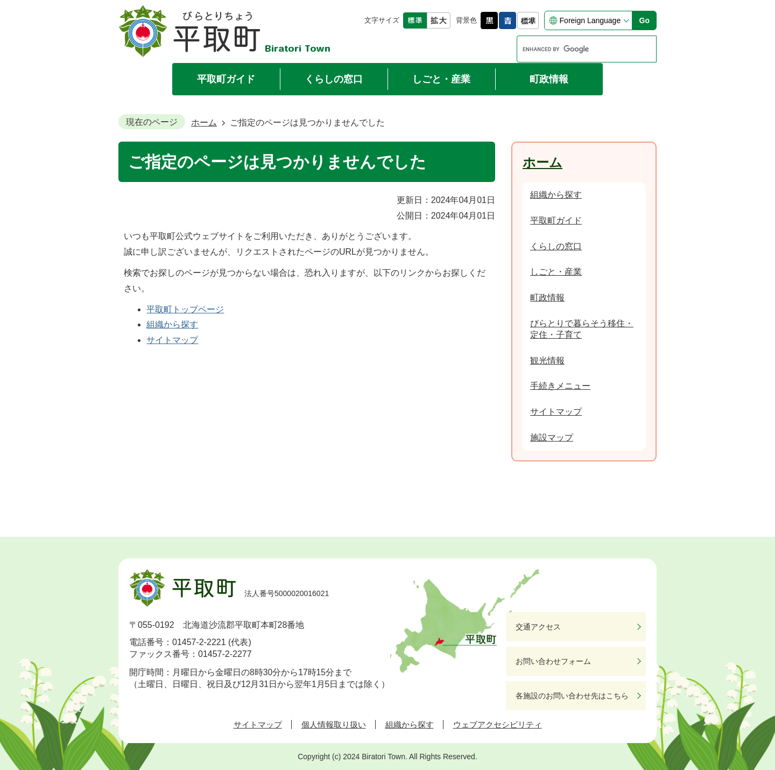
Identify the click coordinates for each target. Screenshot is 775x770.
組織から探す (172, 324)
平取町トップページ (185, 309)
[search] (576, 49)
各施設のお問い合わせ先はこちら (572, 695)
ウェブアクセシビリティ (497, 724)
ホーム (204, 122)
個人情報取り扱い (333, 724)
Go (644, 20)
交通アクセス (538, 626)
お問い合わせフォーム (553, 661)
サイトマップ (172, 340)
